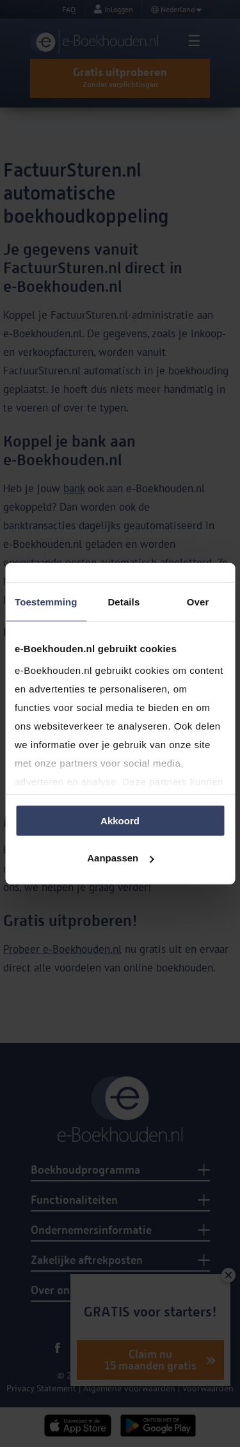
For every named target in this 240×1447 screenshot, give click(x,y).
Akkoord (120, 820)
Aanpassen (120, 857)
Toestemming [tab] (46, 601)
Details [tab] (124, 601)
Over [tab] (198, 601)
